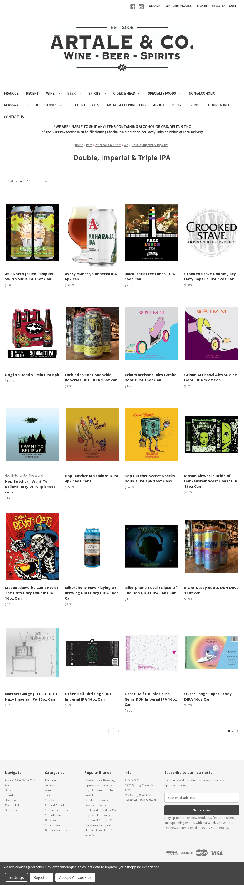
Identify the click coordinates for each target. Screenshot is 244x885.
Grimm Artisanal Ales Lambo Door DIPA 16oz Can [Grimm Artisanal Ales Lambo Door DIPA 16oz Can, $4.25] (151, 377)
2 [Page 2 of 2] (119, 731)
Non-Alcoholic (204, 93)
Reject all (42, 877)
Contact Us (14, 117)
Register (218, 6)
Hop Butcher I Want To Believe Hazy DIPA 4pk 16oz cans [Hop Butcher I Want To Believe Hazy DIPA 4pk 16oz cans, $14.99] (30, 486)
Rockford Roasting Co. (101, 810)
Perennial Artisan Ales (100, 820)
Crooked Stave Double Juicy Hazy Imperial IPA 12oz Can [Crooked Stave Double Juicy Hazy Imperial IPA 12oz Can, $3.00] (210, 276)
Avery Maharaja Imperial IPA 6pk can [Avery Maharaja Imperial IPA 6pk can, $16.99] (91, 276)
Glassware (16, 105)
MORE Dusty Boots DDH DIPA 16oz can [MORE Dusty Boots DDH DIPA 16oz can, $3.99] (211, 590)
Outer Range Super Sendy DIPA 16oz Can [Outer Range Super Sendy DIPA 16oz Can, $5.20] (208, 696)
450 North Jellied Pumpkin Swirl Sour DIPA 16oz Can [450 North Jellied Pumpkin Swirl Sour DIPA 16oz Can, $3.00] (29, 276)
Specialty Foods (164, 93)
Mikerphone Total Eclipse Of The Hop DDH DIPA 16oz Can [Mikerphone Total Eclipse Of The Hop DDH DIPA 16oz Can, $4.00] (151, 590)
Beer (74, 93)
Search (154, 6)
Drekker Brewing (96, 800)
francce (11, 93)
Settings (16, 877)
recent (32, 93)
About (158, 105)
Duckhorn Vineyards (99, 825)
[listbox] (35, 181)
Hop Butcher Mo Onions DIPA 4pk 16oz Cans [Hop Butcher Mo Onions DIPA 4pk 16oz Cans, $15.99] (91, 478)
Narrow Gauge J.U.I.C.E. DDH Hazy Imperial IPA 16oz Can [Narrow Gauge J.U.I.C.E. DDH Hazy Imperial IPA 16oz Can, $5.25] (31, 696)
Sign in (202, 6)
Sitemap (11, 810)
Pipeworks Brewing (98, 785)
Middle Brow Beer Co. (100, 830)
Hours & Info (219, 105)
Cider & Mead (126, 93)
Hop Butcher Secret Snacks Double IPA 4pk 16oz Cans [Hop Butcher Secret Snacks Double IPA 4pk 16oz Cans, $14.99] (150, 478)
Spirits (97, 93)
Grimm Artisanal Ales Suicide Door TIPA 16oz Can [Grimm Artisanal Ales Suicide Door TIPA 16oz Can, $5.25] (210, 377)
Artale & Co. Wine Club (126, 105)
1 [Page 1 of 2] (111, 731)
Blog (176, 105)
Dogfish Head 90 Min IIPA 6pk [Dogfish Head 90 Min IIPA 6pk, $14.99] (32, 374)
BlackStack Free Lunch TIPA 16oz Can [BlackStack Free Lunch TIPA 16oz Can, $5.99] (150, 276)
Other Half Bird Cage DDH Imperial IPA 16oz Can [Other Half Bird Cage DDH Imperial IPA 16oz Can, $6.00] (88, 696)
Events (194, 105)
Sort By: (13, 181)
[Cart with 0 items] (232, 6)
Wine (53, 93)
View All (90, 835)
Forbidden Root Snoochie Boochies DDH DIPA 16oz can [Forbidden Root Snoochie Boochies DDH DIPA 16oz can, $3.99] (91, 377)
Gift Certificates (179, 6)
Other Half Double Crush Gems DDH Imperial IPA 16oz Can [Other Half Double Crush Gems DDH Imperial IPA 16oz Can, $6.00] (151, 699)
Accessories (48, 105)
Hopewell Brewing (97, 815)
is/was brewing (95, 805)
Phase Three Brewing (100, 780)
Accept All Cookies (75, 877)
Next (233, 731)
